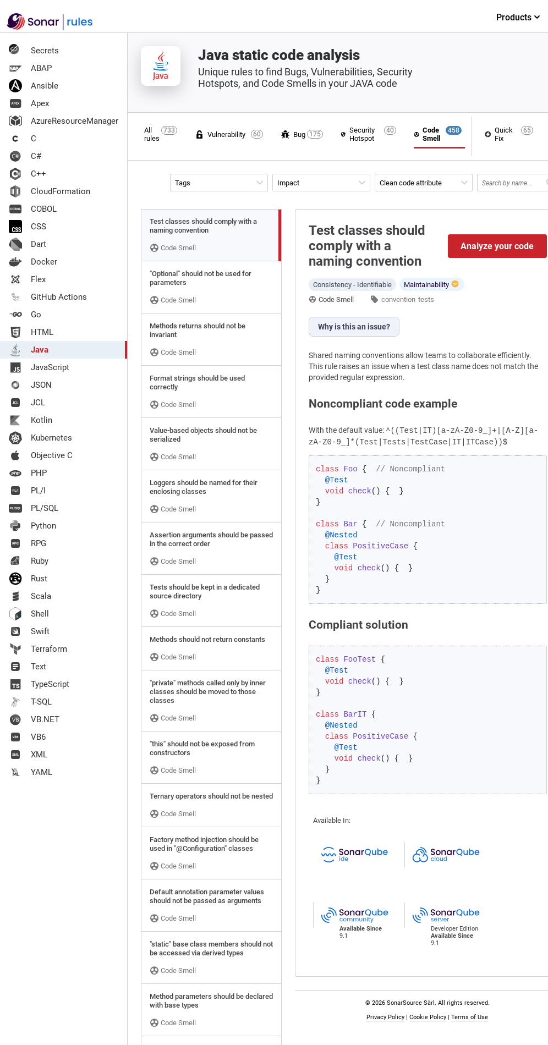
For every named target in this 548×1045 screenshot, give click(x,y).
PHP (28, 473)
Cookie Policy (430, 1017)
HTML (31, 332)
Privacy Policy (388, 1017)
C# (25, 156)
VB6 (27, 737)
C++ (27, 173)
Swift (29, 631)
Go (25, 314)
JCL (27, 402)
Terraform (38, 649)
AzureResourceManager (63, 121)
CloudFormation (49, 191)
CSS (27, 226)
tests (426, 299)
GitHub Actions (48, 297)
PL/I (27, 490)
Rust (28, 578)
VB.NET (34, 719)
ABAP (30, 68)
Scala (30, 596)
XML (28, 754)
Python (32, 525)
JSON (30, 385)
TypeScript (39, 684)
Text (27, 666)
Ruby (28, 561)
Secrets (34, 50)
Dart (27, 244)
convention (398, 299)
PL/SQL (33, 508)
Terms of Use (471, 1017)
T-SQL (30, 701)
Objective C (41, 455)
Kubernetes (40, 437)
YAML (30, 772)
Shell (29, 613)
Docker (33, 261)
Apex (29, 103)
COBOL (33, 209)
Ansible (33, 85)
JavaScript (39, 367)
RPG (27, 543)
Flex (27, 279)
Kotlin (30, 420)
